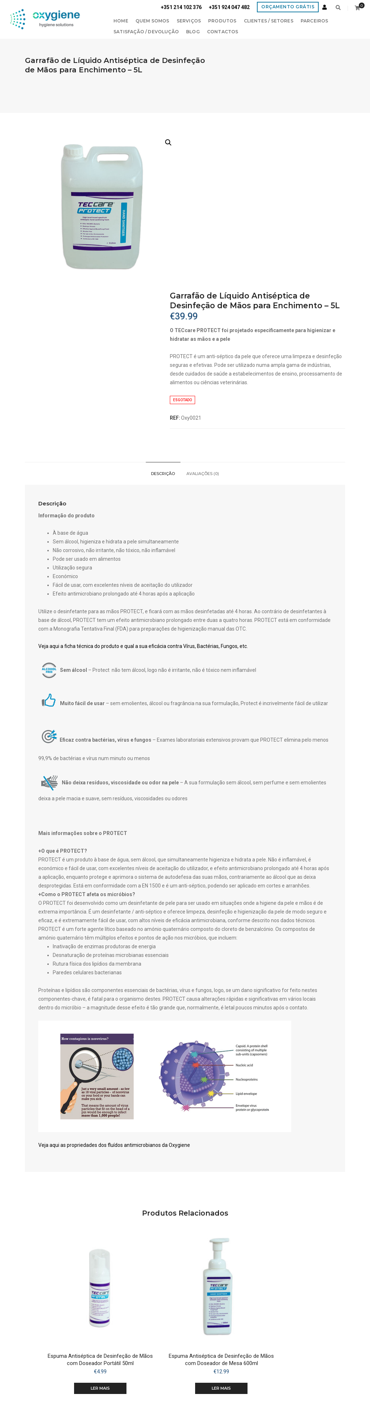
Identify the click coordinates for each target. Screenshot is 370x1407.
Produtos (192, 19)
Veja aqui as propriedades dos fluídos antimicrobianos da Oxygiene (117, 1003)
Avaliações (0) (203, 319)
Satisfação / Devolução (116, 30)
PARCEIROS (284, 19)
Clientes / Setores (238, 19)
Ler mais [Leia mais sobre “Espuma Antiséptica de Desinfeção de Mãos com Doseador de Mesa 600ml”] (184, 1231)
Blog (162, 30)
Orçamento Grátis (287, 6)
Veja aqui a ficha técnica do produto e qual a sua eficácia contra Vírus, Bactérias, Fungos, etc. (146, 494)
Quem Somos (122, 19)
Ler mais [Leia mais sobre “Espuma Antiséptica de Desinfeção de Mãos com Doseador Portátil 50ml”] (90, 1231)
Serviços (158, 19)
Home (90, 19)
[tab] (163, 319)
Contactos (192, 30)
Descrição (163, 319)
